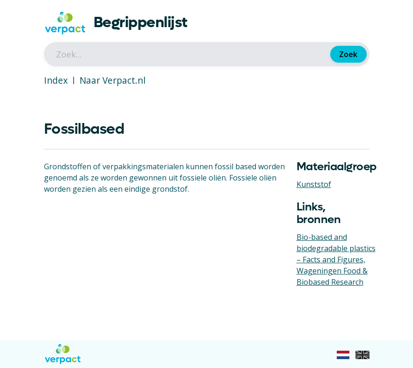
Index (56, 80)
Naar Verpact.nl (112, 80)
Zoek (348, 54)
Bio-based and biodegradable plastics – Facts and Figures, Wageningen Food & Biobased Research (336, 259)
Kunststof (314, 184)
